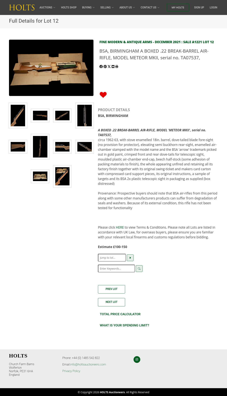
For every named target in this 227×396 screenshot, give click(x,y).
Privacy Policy (71, 371)
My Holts (178, 7)
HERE (120, 227)
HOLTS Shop (69, 7)
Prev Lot (111, 289)
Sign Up (199, 7)
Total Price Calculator (120, 314)
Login (213, 7)
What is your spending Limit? (124, 325)
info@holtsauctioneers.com (88, 364)
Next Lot (111, 301)
